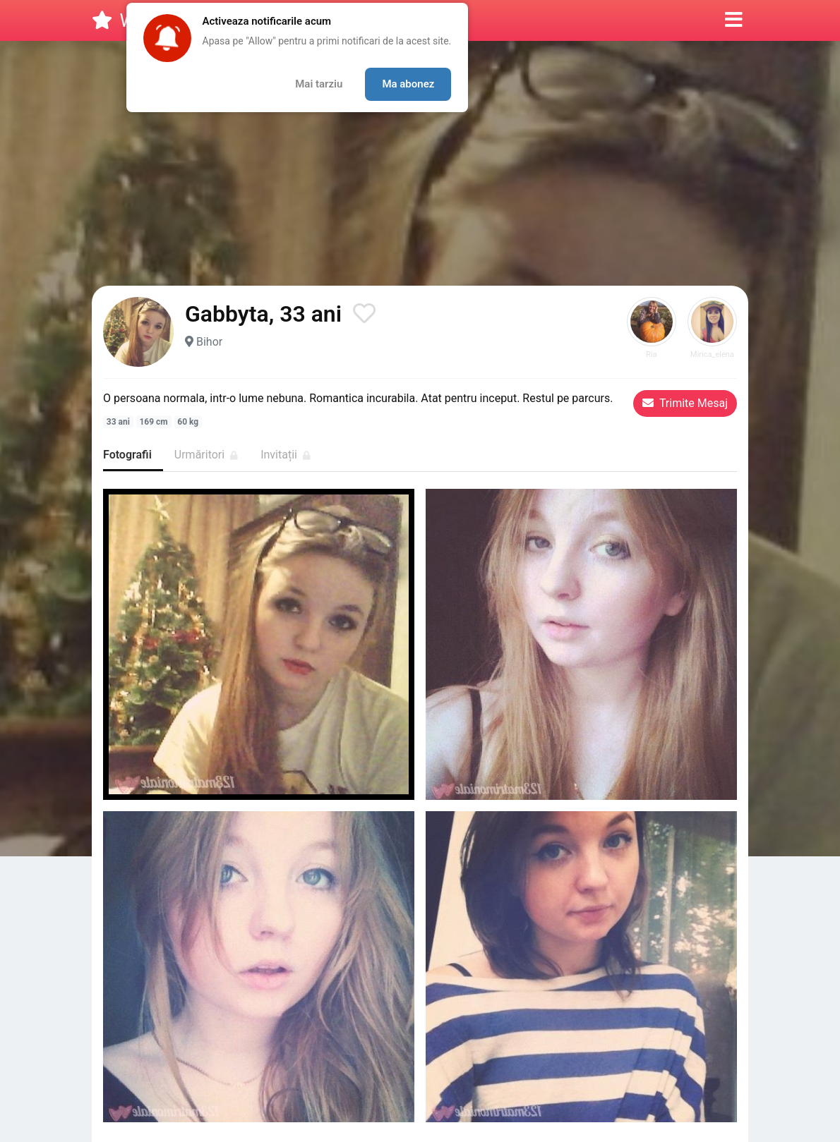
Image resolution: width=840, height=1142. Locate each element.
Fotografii (127, 454)
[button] (733, 20)
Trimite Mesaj (685, 403)
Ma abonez (408, 84)
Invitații (285, 454)
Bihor (209, 341)
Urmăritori (206, 454)
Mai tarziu (318, 84)
